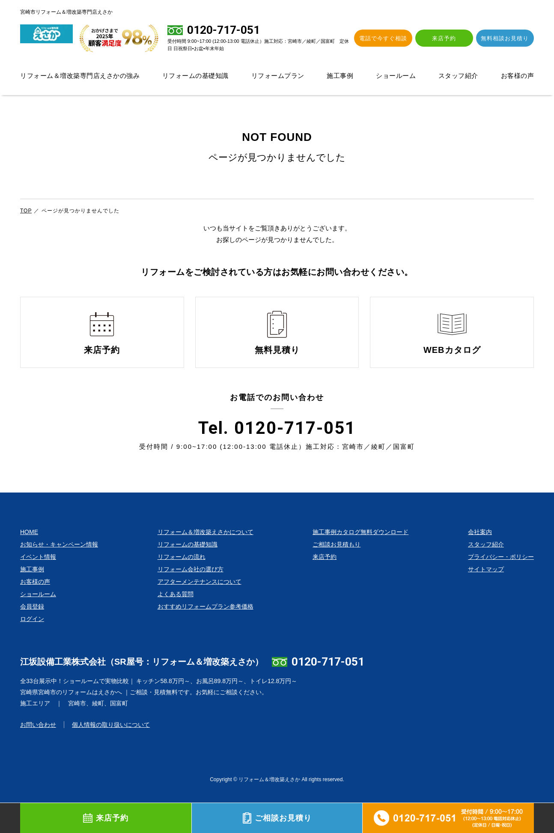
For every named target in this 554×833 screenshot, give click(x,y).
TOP (26, 211)
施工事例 (340, 75)
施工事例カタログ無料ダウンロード (360, 546)
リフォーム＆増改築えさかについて (205, 546)
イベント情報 (38, 571)
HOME (29, 546)
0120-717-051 (328, 676)
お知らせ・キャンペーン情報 (59, 558)
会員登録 (32, 621)
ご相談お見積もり (336, 558)
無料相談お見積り (507, 38)
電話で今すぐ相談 (393, 38)
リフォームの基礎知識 (195, 75)
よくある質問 (176, 608)
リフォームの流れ (182, 571)
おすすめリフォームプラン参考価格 (205, 621)
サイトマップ (486, 583)
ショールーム (396, 75)
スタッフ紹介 (458, 75)
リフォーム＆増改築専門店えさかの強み (80, 75)
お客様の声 (517, 75)
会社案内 (480, 546)
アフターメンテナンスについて (199, 596)
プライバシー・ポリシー (501, 571)
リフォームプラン (277, 75)
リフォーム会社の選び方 (190, 583)
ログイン (32, 633)
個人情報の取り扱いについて (111, 739)
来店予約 (450, 38)
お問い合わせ (38, 739)
